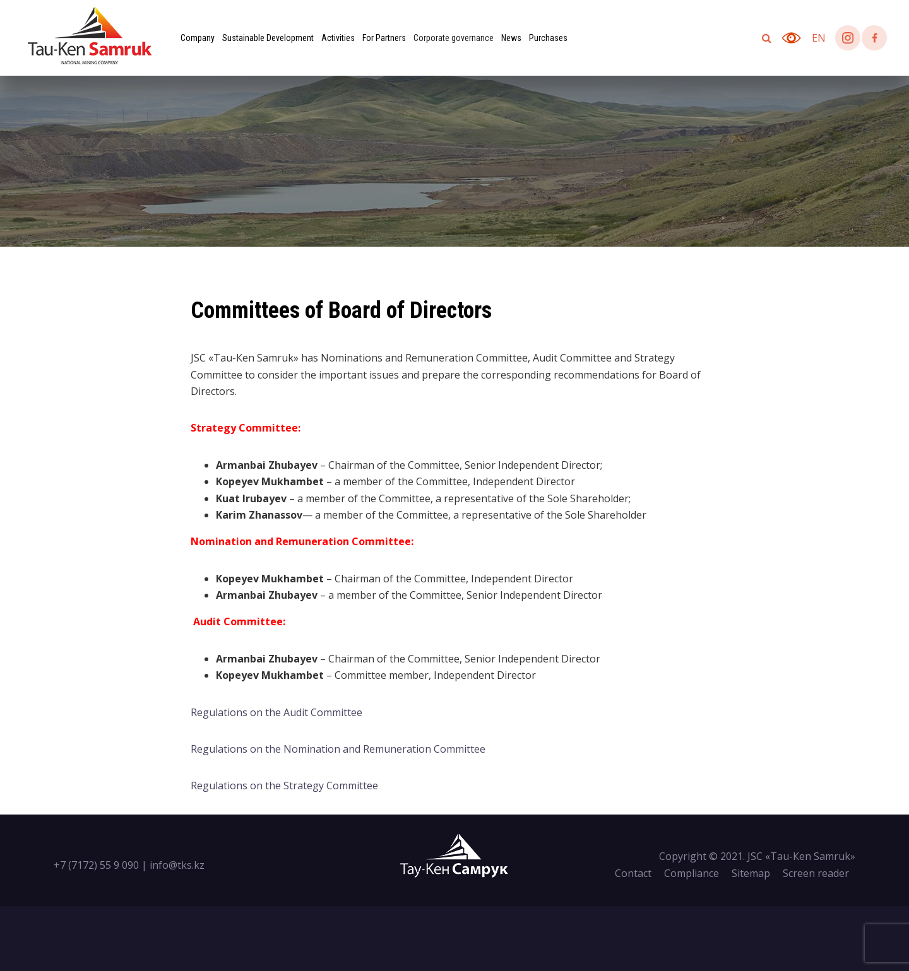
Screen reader (816, 873)
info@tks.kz (177, 865)
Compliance (691, 873)
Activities (338, 38)
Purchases (548, 38)
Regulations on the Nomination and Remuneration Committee (338, 749)
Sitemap (751, 873)
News (511, 38)
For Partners (384, 38)
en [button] (819, 38)
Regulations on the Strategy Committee (284, 785)
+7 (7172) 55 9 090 (96, 865)
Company (198, 38)
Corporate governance (453, 38)
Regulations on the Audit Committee (276, 712)
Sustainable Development (268, 38)
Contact (633, 873)
